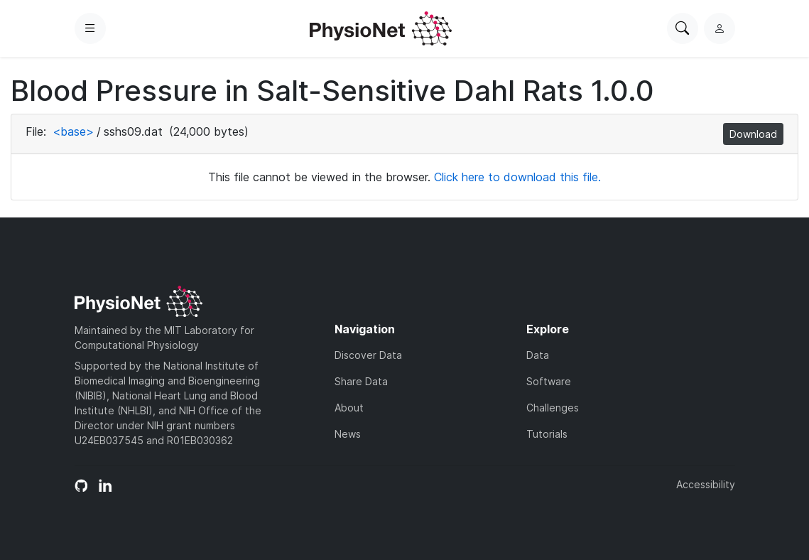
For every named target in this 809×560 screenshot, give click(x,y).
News (348, 434)
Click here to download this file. (517, 177)
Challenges (552, 408)
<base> (73, 131)
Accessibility (705, 484)
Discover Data (368, 355)
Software (548, 381)
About (349, 408)
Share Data (361, 381)
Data (537, 355)
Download (753, 134)
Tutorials (547, 434)
